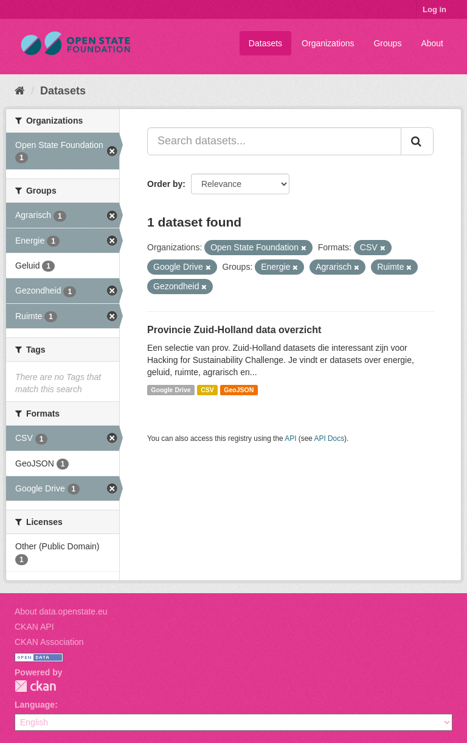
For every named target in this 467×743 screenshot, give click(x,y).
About (432, 43)
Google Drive (170, 389)
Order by (164, 184)
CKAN (35, 686)
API (290, 438)
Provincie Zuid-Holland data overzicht (234, 330)
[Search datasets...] (274, 141)
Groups (387, 43)
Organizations (328, 43)
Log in (434, 9)
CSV (207, 389)
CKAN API (34, 627)
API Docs (329, 438)
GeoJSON (239, 389)
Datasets (265, 43)
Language (35, 705)
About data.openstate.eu (61, 611)
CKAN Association (49, 642)
